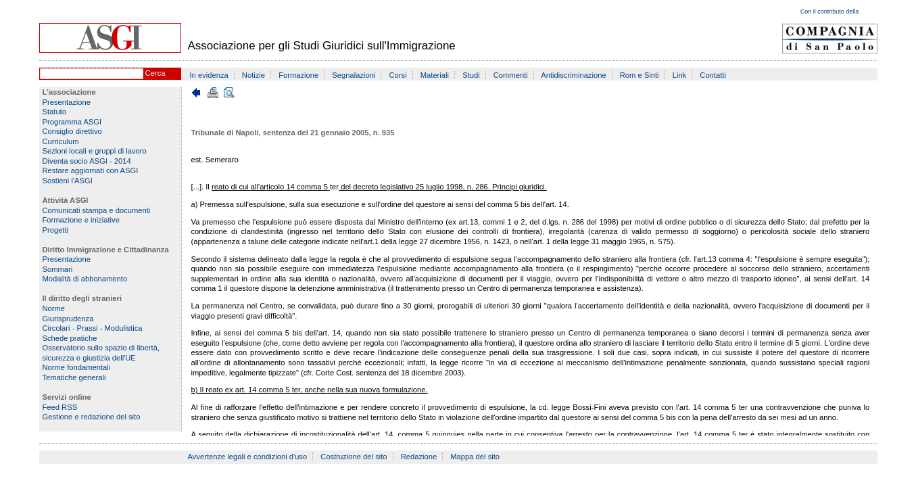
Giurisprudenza (68, 319)
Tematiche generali (74, 377)
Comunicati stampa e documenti (97, 210)
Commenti (510, 75)
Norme (54, 308)
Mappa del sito (475, 457)
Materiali (434, 75)
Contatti (713, 75)
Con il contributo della (829, 11)
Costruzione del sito (353, 457)
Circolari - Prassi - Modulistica (93, 328)
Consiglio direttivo (72, 131)
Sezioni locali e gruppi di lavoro (95, 151)
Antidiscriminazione (573, 75)
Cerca (155, 73)
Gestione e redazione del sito (92, 417)
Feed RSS (60, 407)
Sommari (58, 269)
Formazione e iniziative (81, 220)
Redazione (419, 457)
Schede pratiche (70, 338)
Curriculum (61, 141)
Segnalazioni (353, 75)
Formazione (298, 75)
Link (680, 75)
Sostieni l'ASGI (68, 181)
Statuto (54, 112)
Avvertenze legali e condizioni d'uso (248, 457)
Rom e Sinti (639, 75)
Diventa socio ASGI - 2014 (87, 161)
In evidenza (209, 75)
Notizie (253, 75)
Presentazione (67, 102)
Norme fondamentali (77, 367)
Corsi (398, 75)
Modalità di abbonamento (85, 279)
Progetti (56, 230)
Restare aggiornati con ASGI (91, 170)
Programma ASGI (72, 122)
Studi (471, 75)
